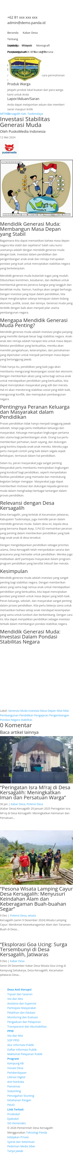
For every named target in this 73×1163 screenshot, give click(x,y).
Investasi (33, 710)
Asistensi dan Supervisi (21, 1003)
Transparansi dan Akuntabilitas (27, 1026)
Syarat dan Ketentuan (21, 1142)
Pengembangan (59, 715)
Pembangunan (16, 53)
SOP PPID (13, 1040)
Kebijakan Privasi (18, 1137)
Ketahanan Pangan (19, 1100)
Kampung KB (15, 1063)
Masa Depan (48, 710)
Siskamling (14, 1091)
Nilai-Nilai (63, 710)
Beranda (12, 33)
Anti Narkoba (15, 1082)
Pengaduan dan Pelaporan (24, 1022)
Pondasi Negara (10, 720)
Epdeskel (13, 1119)
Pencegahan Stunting (20, 1096)
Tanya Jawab (15, 1151)
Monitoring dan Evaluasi (22, 1017)
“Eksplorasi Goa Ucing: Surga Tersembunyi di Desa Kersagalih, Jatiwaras (33, 949)
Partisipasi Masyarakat (21, 1008)
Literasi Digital (16, 1077)
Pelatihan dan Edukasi (21, 1012)
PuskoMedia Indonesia (27, 131)
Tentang (12, 40)
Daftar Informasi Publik (22, 1049)
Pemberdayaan (17, 1072)
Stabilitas (26, 720)
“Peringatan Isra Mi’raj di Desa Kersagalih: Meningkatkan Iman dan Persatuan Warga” (35, 792)
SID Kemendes (16, 1123)
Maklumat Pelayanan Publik (24, 1054)
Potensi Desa (35, 804)
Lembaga (13, 46)
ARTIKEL (5, 113)
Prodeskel (13, 1114)
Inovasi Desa (15, 1068)
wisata (32, 915)
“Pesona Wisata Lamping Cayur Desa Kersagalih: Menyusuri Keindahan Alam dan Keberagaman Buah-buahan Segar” (36, 898)
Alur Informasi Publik (20, 1045)
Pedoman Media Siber (21, 1146)
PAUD (11, 1105)
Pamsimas (13, 1086)
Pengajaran (41, 715)
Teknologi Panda (36, 1132)
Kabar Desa (30, 33)
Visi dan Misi (15, 999)
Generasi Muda (17, 710)
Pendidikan (26, 715)
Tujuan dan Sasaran (20, 994)
